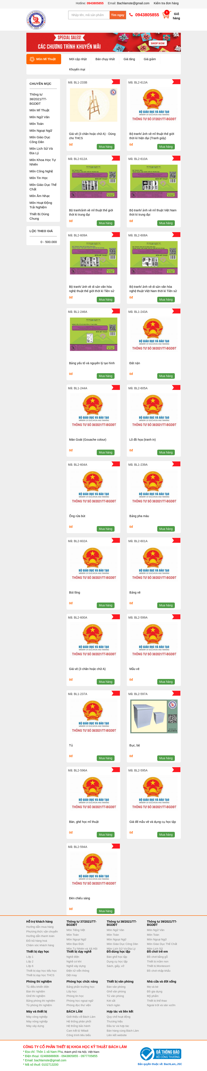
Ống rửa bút (77, 516)
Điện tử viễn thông (77, 970)
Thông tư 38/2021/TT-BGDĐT (38, 98)
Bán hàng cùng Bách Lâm (123, 1030)
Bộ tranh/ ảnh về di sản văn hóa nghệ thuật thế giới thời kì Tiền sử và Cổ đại (91, 291)
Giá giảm (150, 59)
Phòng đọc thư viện (78, 1005)
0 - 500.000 (49, 242)
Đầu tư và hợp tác (118, 1026)
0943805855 (95, 3)
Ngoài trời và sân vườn (161, 1005)
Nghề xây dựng (76, 966)
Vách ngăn (113, 1005)
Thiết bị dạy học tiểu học (41, 970)
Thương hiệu (115, 1021)
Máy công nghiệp (37, 1016)
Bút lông (74, 592)
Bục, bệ (134, 745)
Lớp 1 (29, 956)
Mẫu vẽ (134, 669)
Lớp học (71, 991)
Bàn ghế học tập (117, 956)
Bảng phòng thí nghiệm (40, 1000)
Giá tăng (129, 59)
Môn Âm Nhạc (40, 196)
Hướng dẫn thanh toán (40, 936)
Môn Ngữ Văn (40, 117)
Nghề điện (72, 956)
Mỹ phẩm (153, 996)
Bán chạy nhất (105, 59)
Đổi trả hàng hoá (36, 940)
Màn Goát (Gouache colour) (87, 439)
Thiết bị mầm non (157, 961)
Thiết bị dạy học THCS (40, 975)
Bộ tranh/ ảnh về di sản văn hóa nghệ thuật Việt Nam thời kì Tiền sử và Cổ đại (153, 291)
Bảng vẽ (135, 592)
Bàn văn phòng (116, 986)
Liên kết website (117, 1035)
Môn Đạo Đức (75, 944)
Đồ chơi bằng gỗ (157, 956)
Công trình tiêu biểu (78, 1035)
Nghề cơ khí (74, 961)
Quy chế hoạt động (118, 1016)
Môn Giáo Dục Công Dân (122, 944)
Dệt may (71, 975)
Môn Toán (37, 123)
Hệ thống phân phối (78, 1021)
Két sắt (111, 1000)
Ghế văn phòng (116, 991)
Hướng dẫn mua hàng (40, 926)
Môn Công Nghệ (41, 171)
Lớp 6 (29, 966)
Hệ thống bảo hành (78, 1026)
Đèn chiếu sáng (79, 898)
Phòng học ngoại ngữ (79, 1000)
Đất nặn (134, 363)
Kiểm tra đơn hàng (166, 3)
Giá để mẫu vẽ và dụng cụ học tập (152, 821)
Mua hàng (105, 146)
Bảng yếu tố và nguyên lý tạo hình (92, 363)
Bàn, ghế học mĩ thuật (84, 821)
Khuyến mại (77, 69)
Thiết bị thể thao (157, 1000)
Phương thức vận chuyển (42, 931)
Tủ (71, 745)
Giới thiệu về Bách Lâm (80, 1016)
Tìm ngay (117, 15)
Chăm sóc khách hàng (40, 945)
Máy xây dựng (35, 1026)
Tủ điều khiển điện (37, 986)
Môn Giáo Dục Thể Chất (162, 944)
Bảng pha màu (139, 516)
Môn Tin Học (39, 178)
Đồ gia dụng (154, 991)
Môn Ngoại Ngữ (41, 130)
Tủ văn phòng (115, 996)
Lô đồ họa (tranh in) (142, 439)
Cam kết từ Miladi (77, 1030)
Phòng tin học (75, 996)
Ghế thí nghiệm (35, 996)
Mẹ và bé (152, 986)
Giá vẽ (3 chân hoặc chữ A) (87, 669)
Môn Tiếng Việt (75, 930)
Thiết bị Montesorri (158, 966)
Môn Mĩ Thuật (39, 110)
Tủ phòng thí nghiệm (39, 1005)
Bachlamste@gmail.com (133, 3)
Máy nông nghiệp (37, 1021)
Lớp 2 (29, 961)
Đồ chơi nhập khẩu (159, 970)
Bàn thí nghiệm (35, 991)
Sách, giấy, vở (115, 966)
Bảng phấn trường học (80, 986)
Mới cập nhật (78, 59)
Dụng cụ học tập (117, 961)
